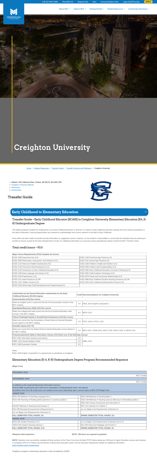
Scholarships (16, 190)
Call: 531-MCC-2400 (50, 2)
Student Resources (115, 9)
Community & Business (138, 9)
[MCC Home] (13, 13)
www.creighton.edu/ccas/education (25, 445)
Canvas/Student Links (110, 2)
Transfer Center (58, 168)
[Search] (154, 8)
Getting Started (96, 9)
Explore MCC (79, 9)
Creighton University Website (22, 185)
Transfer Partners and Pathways (79, 168)
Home (29, 168)
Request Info (83, 2)
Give (94, 2)
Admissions (15, 187)
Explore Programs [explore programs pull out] (153, 33)
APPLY (148, 2)
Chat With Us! (67, 2)
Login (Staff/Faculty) (131, 2)
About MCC (64, 9)
